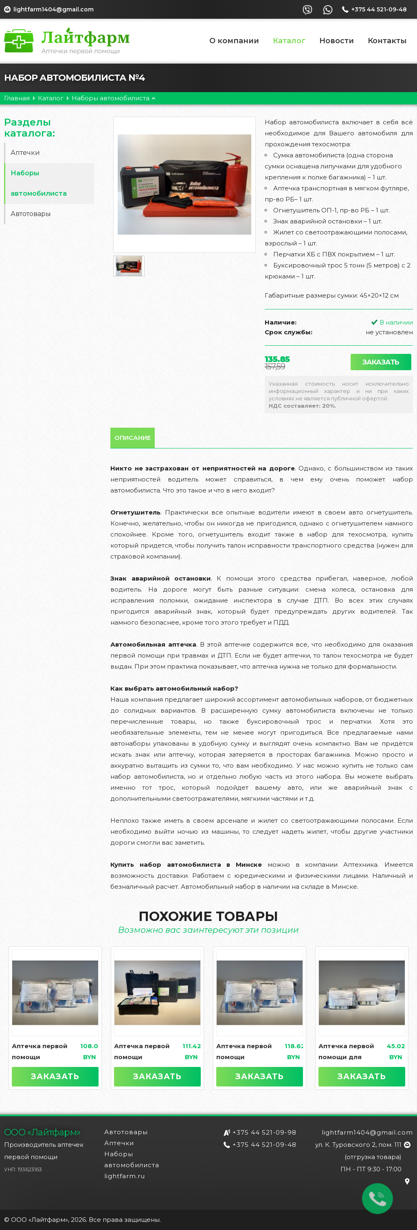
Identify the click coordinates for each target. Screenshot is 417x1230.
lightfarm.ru (124, 1176)
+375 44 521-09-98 (264, 1132)
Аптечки (25, 153)
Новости (336, 40)
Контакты (387, 40)
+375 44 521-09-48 (264, 1144)
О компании (234, 40)
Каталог (289, 40)
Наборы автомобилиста (110, 98)
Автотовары (31, 214)
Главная (17, 98)
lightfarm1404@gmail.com (53, 9)
